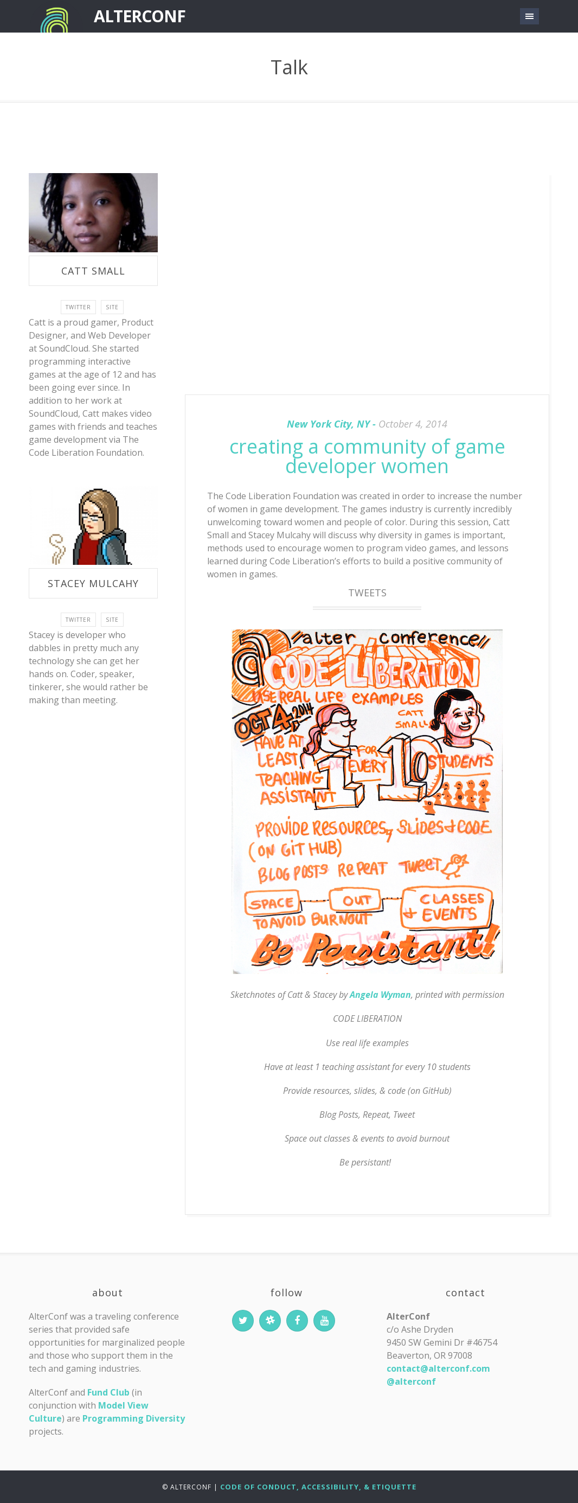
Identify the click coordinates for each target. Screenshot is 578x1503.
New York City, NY (328, 423)
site (112, 307)
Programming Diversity (133, 1418)
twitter (78, 307)
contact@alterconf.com (438, 1368)
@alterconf (411, 1381)
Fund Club (108, 1392)
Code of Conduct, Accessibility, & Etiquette (318, 1487)
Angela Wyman (380, 995)
